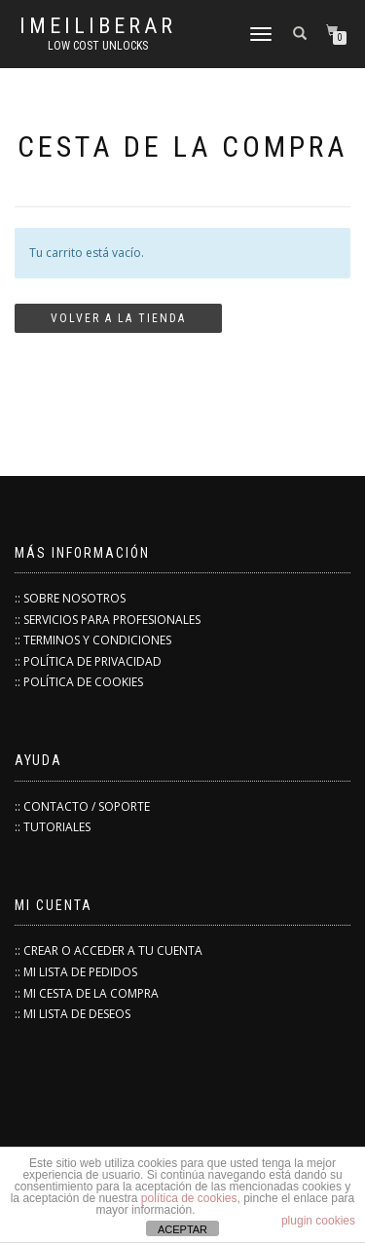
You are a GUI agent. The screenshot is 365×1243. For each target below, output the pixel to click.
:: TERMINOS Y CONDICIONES (93, 640)
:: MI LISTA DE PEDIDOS (76, 972)
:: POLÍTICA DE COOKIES (79, 682)
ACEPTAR (182, 1229)
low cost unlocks (98, 46)
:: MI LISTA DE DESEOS (72, 1013)
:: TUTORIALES (53, 827)
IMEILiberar (97, 26)
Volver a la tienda (118, 318)
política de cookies (189, 1198)
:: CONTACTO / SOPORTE (82, 806)
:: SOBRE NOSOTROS (70, 598)
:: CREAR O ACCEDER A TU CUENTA (108, 950)
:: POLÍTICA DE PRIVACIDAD (88, 661)
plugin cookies (318, 1220)
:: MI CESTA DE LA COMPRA (87, 993)
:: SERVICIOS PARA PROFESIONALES (108, 619)
